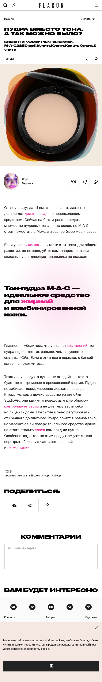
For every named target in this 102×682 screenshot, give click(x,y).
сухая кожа (33, 245)
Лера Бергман (27, 181)
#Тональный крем (28, 475)
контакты (9, 617)
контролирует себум (21, 406)
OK (51, 666)
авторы (50, 617)
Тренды (9, 58)
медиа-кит (91, 617)
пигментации (18, 448)
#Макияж (10, 475)
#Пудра (45, 475)
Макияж (9, 18)
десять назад (36, 214)
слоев (40, 430)
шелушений (77, 346)
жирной (37, 301)
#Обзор (56, 475)
